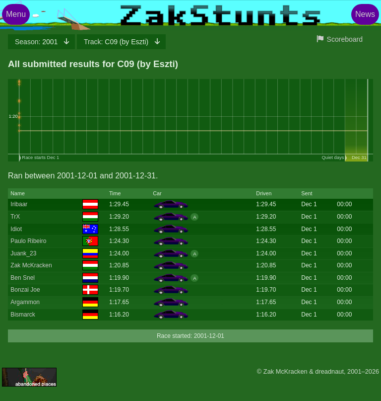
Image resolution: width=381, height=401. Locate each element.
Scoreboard (345, 39)
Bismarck (22, 314)
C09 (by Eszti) (117, 42)
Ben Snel (22, 277)
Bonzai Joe (25, 289)
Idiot (16, 229)
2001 (37, 42)
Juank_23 (23, 253)
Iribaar (18, 204)
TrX (15, 216)
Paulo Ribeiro (28, 241)
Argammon (25, 302)
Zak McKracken (31, 265)
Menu (16, 14)
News (365, 14)
